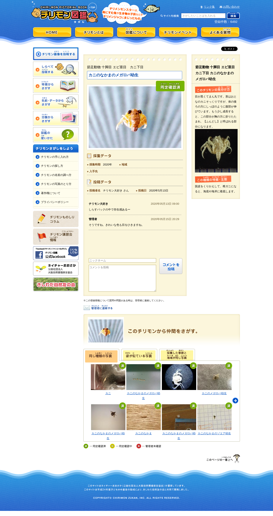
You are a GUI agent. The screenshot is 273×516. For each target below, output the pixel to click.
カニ (108, 398)
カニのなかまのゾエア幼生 (214, 438)
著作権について (50, 193)
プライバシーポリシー (55, 202)
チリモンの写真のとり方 (56, 184)
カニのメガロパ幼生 (214, 398)
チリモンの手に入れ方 (55, 156)
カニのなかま (143, 438)
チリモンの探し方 (52, 165)
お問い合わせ (231, 6)
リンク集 (209, 6)
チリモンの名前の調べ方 (56, 175)
